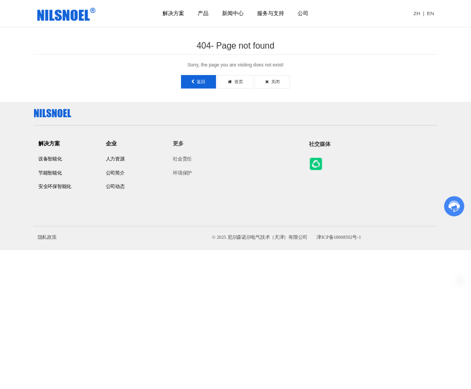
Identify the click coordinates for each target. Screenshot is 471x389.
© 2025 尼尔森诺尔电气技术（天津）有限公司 (259, 236)
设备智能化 (50, 158)
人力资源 (115, 158)
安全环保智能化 (54, 186)
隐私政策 (47, 236)
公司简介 (115, 172)
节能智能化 (50, 172)
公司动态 (115, 186)
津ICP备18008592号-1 (339, 236)
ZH (417, 13)
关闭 (272, 81)
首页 (235, 81)
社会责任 (182, 158)
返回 (198, 81)
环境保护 (182, 172)
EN (430, 13)
